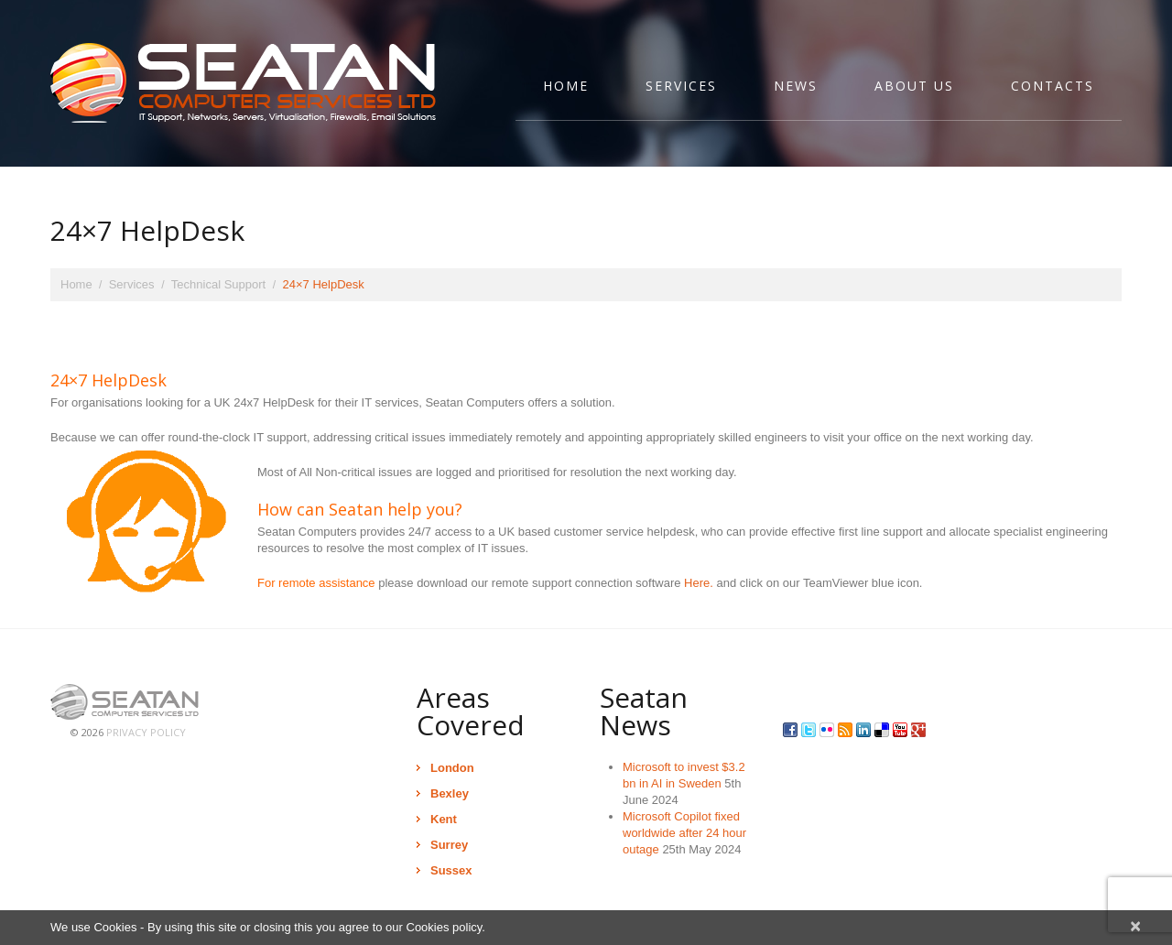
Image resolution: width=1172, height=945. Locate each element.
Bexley (449, 793)
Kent (443, 819)
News (796, 85)
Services (681, 85)
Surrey (449, 845)
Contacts (1052, 85)
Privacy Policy (146, 732)
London (452, 768)
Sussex (451, 870)
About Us (914, 85)
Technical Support (218, 284)
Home (566, 85)
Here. (698, 583)
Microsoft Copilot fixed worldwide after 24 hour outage (684, 832)
